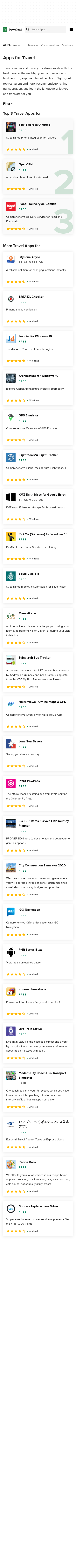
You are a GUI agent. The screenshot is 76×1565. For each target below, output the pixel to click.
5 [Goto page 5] (52, 1244)
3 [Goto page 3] (30, 1244)
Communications (50, 45)
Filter (8, 104)
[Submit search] (28, 29)
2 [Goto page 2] (18, 1244)
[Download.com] (12, 29)
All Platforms (13, 45)
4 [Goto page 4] (41, 1244)
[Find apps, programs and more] (45, 29)
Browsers (33, 45)
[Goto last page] (66, 1245)
